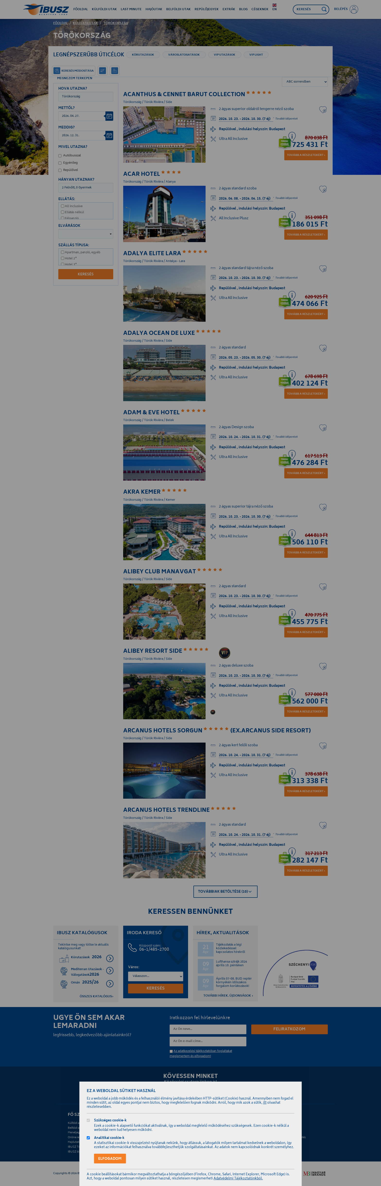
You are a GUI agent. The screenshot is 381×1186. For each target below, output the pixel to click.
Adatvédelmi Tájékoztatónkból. (238, 1179)
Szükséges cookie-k (110, 1121)
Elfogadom (109, 1159)
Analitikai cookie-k (109, 1138)
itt (265, 1103)
